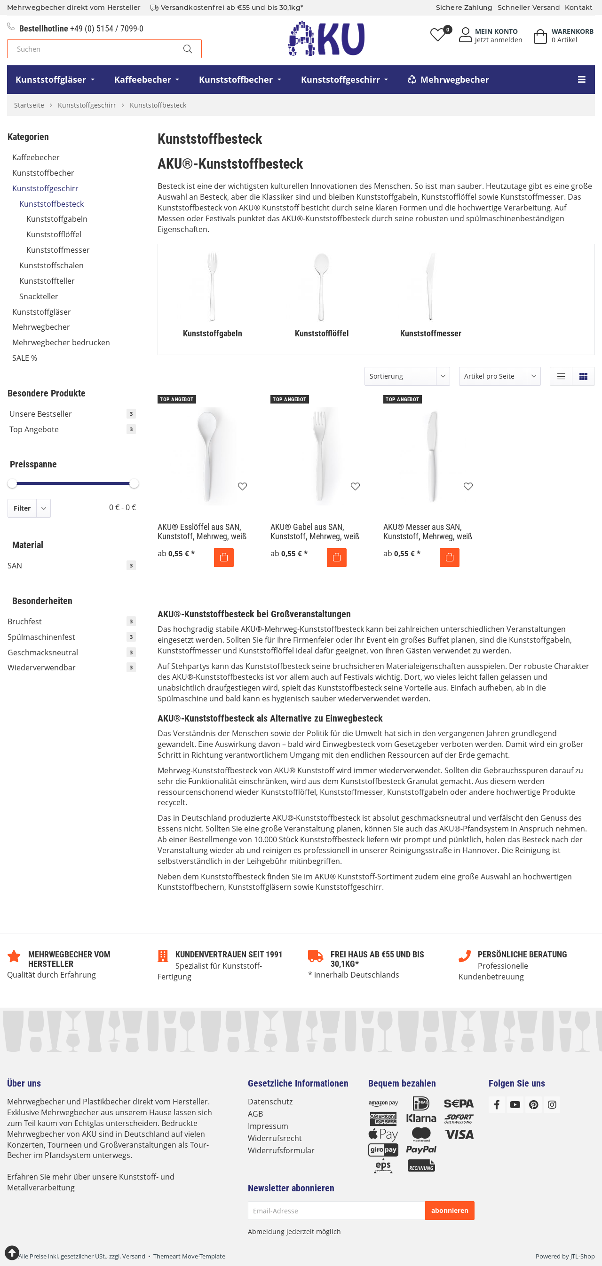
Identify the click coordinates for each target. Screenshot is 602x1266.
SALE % (24, 358)
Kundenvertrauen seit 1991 (229, 954)
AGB (255, 1114)
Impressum (268, 1126)
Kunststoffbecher (74, 172)
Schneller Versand (529, 7)
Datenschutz (270, 1101)
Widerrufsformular (281, 1150)
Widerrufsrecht (275, 1138)
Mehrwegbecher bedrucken (74, 342)
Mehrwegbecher (74, 326)
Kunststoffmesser (58, 250)
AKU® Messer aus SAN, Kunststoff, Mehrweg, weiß (427, 531)
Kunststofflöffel (53, 234)
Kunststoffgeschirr (74, 188)
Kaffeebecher (74, 157)
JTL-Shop (582, 1256)
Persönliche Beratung (522, 954)
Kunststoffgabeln (56, 219)
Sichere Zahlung (464, 7)
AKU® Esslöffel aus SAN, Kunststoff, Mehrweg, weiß (202, 531)
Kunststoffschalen (51, 265)
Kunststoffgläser (74, 311)
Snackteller (38, 296)
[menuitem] (56, 79)
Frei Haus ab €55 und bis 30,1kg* (377, 959)
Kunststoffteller (77, 280)
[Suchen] (90, 48)
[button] (561, 376)
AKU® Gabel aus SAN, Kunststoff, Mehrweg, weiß (314, 531)
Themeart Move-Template (189, 1256)
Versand (133, 1256)
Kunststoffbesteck (77, 203)
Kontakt (579, 7)
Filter (22, 508)
